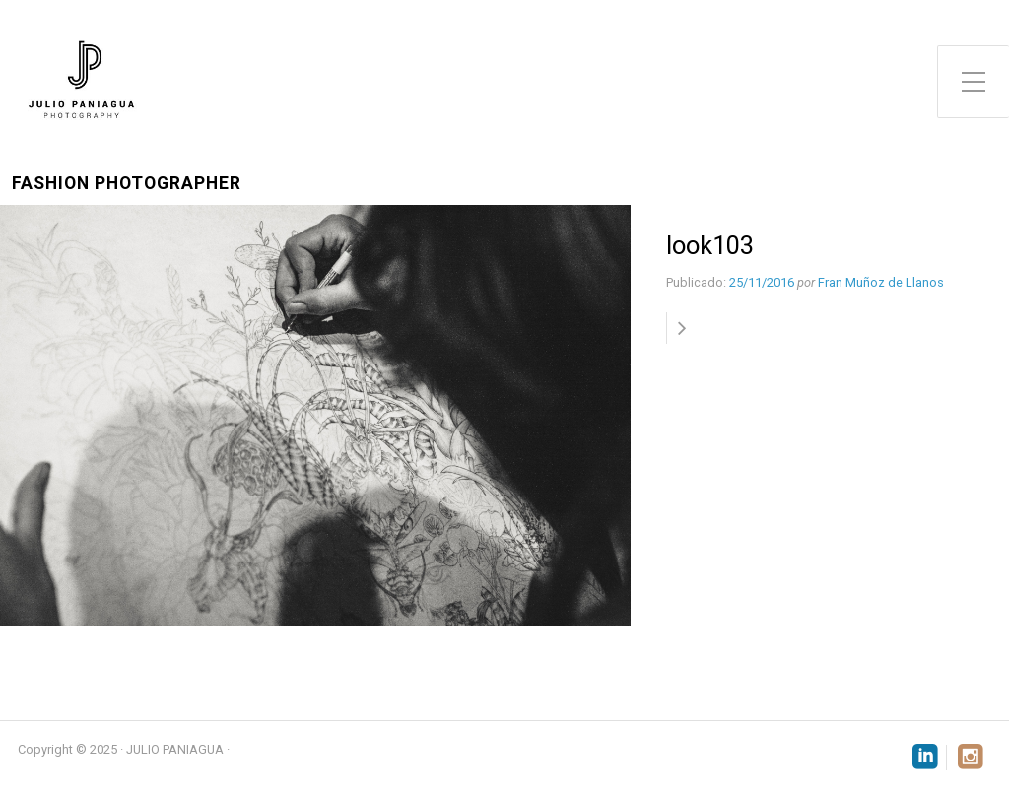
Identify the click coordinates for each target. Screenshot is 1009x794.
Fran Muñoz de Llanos (881, 282)
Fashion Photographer (126, 183)
